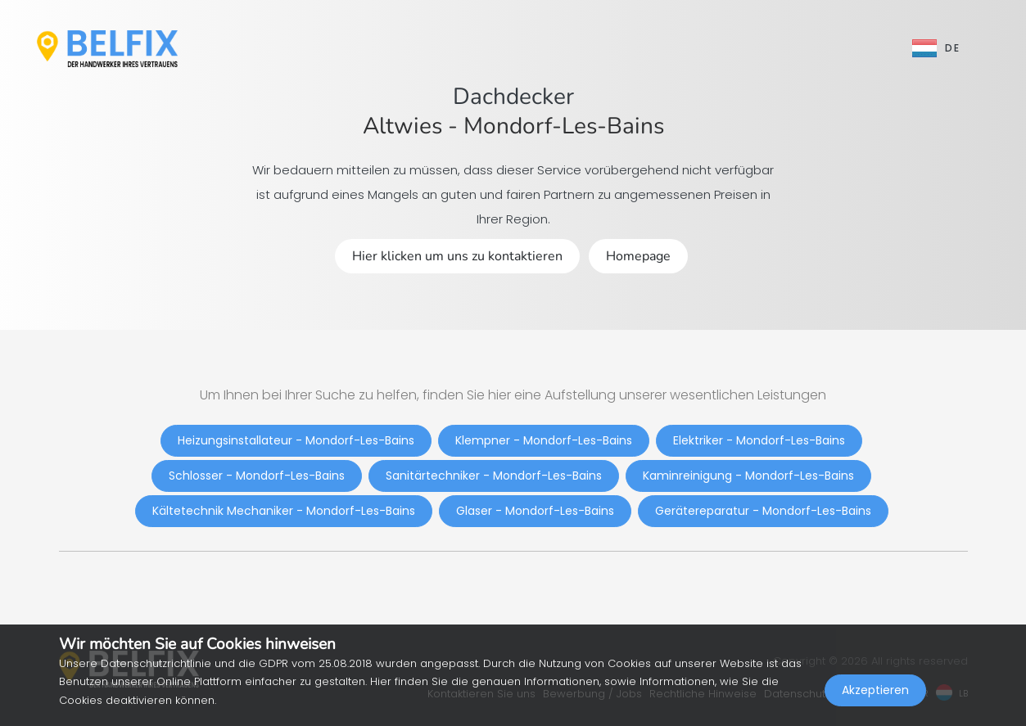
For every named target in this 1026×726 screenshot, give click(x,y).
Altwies (402, 126)
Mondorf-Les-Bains (563, 126)
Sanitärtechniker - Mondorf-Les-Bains (494, 475)
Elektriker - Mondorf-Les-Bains (759, 440)
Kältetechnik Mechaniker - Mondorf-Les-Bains (283, 511)
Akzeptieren (875, 690)
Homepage (638, 256)
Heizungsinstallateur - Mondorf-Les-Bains (296, 440)
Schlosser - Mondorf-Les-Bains (257, 475)
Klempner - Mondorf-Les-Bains (543, 440)
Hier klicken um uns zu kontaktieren (457, 256)
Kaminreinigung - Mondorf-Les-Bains (748, 475)
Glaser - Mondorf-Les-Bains (535, 511)
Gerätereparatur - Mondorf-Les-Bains (763, 511)
